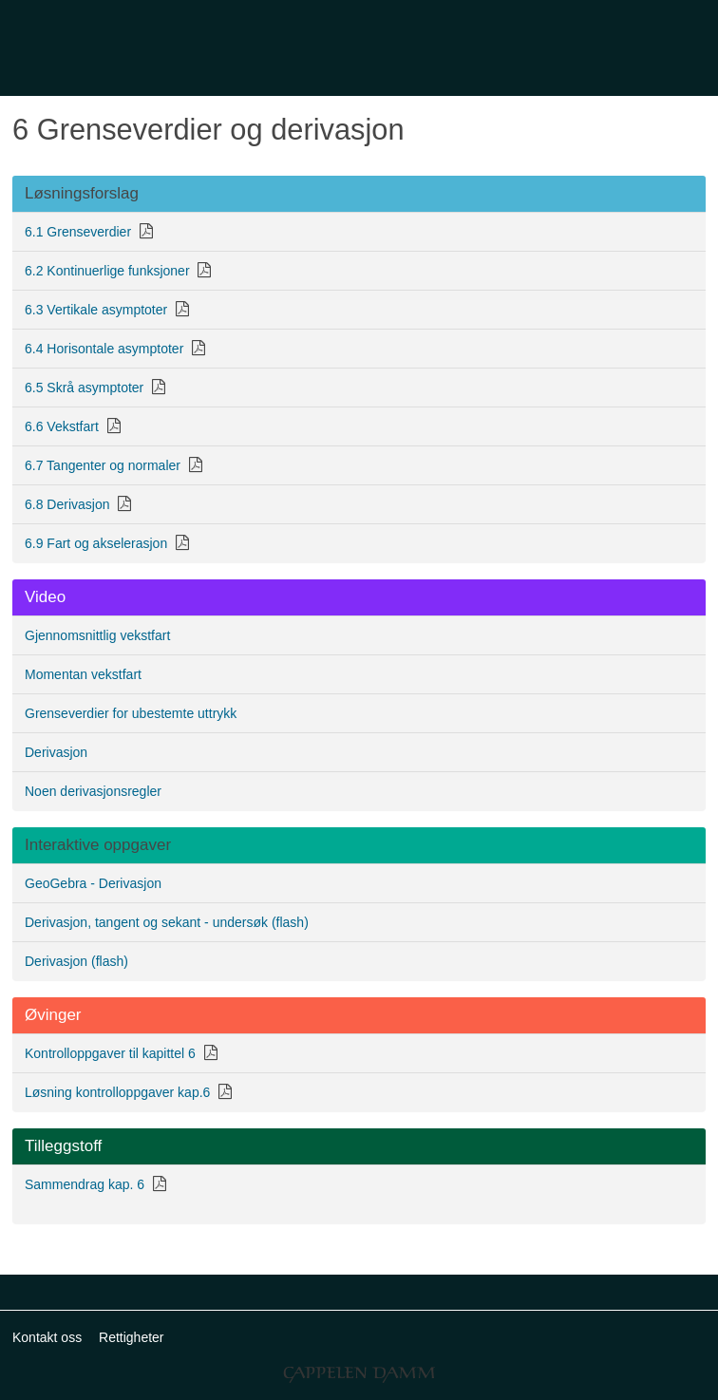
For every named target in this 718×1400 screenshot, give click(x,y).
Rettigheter (131, 1337)
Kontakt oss (47, 1337)
